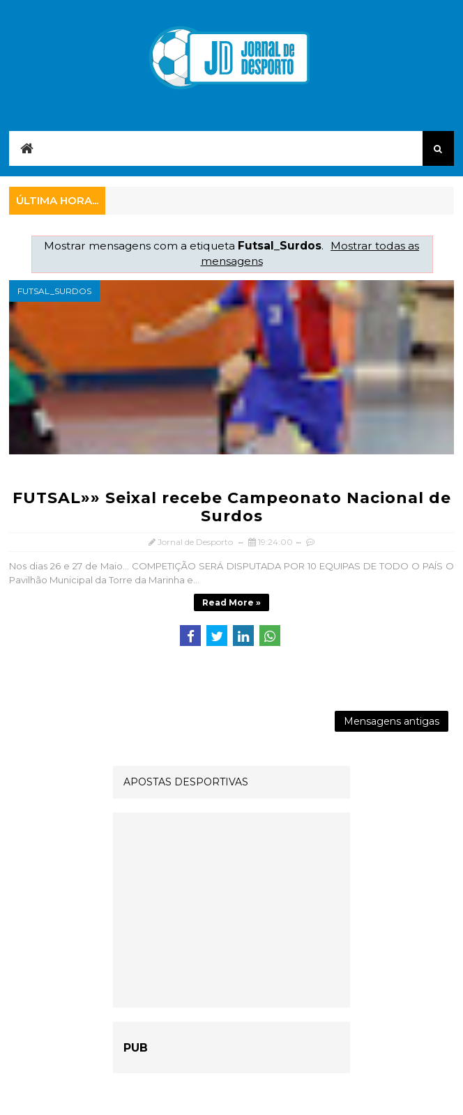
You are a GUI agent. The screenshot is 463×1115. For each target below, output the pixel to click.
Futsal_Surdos (54, 291)
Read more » (231, 602)
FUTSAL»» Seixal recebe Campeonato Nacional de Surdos (232, 507)
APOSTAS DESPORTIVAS (185, 782)
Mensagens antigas (391, 721)
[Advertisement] (231, 910)
